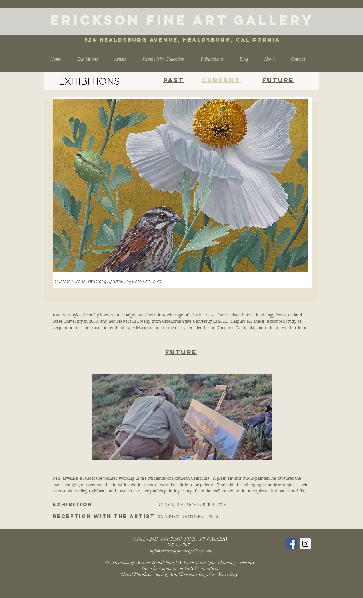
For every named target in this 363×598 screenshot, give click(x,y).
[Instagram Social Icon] (305, 543)
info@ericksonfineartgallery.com (180, 551)
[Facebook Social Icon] (291, 543)
